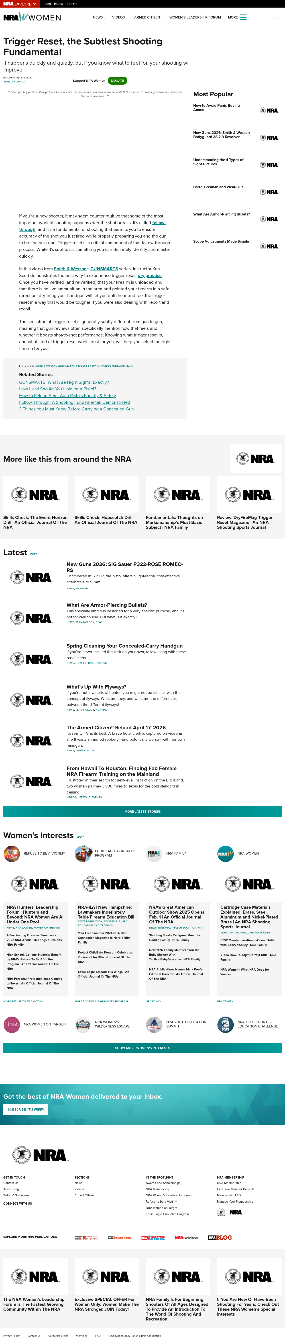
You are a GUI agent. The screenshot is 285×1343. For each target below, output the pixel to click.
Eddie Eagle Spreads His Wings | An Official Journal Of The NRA (103, 974)
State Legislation (90, 921)
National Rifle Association (177, 928)
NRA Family (176, 853)
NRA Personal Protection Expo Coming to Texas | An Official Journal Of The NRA (34, 983)
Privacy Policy (11, 1336)
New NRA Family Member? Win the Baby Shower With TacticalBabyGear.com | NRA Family (174, 955)
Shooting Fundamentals (115, 366)
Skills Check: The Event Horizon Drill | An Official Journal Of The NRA (35, 522)
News (98, 17)
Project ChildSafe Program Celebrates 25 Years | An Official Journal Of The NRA (105, 957)
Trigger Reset (86, 366)
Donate (72, 4)
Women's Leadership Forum (195, 17)
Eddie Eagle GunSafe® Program (115, 853)
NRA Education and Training (102, 923)
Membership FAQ (229, 1195)
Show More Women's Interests (142, 1048)
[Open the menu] (243, 17)
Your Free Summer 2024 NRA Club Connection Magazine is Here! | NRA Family (104, 938)
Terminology (84, 622)
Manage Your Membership (235, 1201)
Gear (99, 622)
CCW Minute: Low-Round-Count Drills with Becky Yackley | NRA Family (247, 942)
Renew (58, 4)
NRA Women (248, 853)
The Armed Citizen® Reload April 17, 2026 (116, 727)
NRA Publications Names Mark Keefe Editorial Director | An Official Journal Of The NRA (176, 974)
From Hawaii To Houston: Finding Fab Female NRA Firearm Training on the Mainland (122, 771)
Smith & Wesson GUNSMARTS (55, 366)
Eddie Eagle (112, 921)
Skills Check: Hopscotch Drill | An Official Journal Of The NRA (106, 519)
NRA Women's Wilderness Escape (112, 1024)
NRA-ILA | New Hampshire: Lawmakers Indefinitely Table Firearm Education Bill (106, 912)
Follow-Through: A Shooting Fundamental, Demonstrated (74, 402)
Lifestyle (83, 797)
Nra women (24, 928)
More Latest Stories (142, 811)
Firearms (81, 588)
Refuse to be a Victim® (161, 1201)
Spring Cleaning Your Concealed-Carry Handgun (125, 646)
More (33, 554)
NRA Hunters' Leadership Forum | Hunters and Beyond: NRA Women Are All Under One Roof (36, 914)
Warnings (82, 1336)
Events (97, 797)
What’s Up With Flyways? (96, 687)
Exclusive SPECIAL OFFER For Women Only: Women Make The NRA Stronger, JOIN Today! (107, 1304)
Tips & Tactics (97, 663)
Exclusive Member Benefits (235, 1189)
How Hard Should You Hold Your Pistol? (57, 388)
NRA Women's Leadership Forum (168, 1195)
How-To (19, 82)
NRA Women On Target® (45, 1024)
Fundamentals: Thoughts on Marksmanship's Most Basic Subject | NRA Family (174, 522)
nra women (238, 933)
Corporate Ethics (58, 1336)
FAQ (98, 1336)
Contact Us (10, 1183)
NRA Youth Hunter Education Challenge (258, 1024)
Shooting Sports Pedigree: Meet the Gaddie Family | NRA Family (174, 937)
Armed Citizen (147, 17)
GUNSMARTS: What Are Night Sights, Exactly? (64, 382)
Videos (118, 17)
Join (48, 4)
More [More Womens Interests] (80, 837)
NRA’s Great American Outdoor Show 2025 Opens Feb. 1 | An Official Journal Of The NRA (176, 914)
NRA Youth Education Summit (186, 1024)
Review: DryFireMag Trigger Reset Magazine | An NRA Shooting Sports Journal (245, 522)
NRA (200, 928)
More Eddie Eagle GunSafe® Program (101, 1001)
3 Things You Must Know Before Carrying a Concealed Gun (76, 409)
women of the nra (46, 928)
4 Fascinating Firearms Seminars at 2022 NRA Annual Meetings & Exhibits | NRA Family (35, 940)
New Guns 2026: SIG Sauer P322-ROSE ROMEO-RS (125, 567)
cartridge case (259, 933)
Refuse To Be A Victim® (44, 853)
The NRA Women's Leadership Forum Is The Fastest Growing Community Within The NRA (34, 1304)
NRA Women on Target (161, 1208)
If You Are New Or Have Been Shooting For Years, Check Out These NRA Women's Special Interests (248, 1306)
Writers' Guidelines (16, 1195)
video (224, 933)
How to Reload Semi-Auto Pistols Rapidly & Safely (67, 395)
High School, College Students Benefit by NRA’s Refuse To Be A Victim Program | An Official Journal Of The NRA (34, 961)
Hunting (102, 710)
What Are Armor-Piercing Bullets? (107, 605)
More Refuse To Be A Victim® (23, 1001)
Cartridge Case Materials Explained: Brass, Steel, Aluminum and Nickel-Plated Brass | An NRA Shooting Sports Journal (249, 917)
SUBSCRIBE (26, 1109)
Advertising (11, 1189)
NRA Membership (158, 1189)
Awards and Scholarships (163, 1183)
